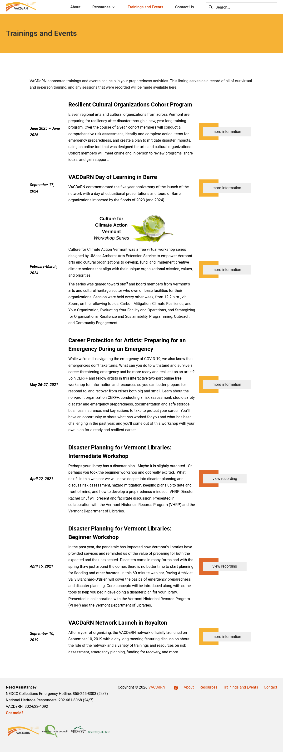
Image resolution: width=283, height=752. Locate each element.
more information (227, 132)
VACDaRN (156, 687)
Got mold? (14, 713)
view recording (225, 479)
